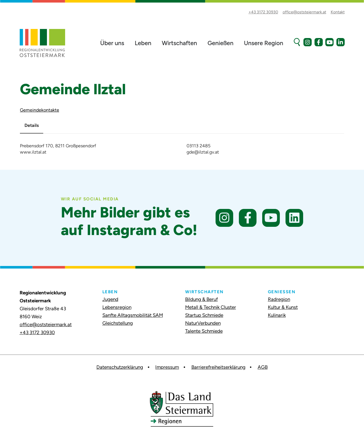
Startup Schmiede (204, 315)
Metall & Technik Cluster (210, 307)
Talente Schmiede (204, 331)
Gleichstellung (117, 323)
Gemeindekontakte (39, 110)
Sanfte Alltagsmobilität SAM (132, 315)
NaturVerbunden (203, 323)
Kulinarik (277, 315)
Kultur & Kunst (283, 307)
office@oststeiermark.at (46, 324)
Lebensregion (116, 307)
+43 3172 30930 (37, 332)
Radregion (279, 299)
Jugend (110, 299)
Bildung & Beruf (201, 299)
